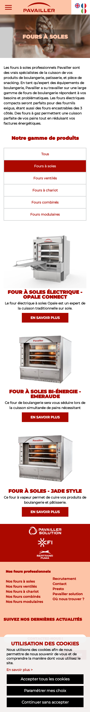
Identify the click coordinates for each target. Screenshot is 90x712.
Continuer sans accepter (45, 702)
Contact (59, 584)
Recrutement (64, 579)
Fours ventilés (45, 178)
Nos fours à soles (20, 581)
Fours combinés (45, 202)
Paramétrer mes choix (45, 690)
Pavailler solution (68, 594)
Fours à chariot (45, 190)
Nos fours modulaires (24, 601)
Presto (58, 589)
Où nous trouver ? (68, 599)
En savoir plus (45, 318)
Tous (45, 154)
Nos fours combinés (23, 596)
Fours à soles (45, 166)
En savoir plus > (19, 670)
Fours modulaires (45, 214)
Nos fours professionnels (28, 571)
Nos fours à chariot (22, 591)
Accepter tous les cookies (45, 679)
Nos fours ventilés (21, 586)
